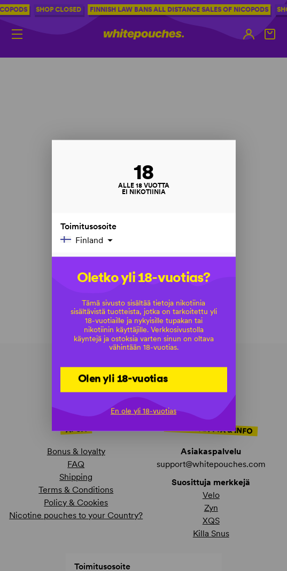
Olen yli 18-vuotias (123, 378)
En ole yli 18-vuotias (143, 410)
